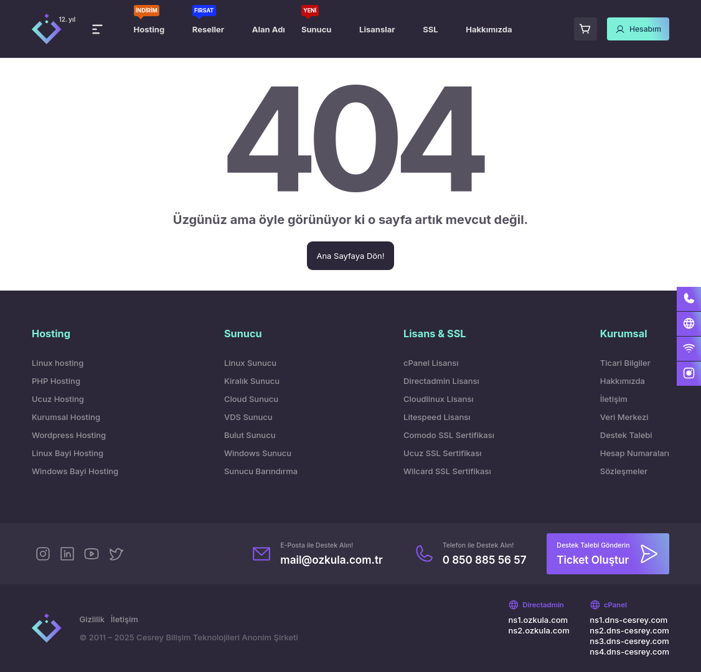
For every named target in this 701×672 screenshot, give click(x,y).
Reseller (208, 29)
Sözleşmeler (623, 471)
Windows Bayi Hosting (75, 471)
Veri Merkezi (624, 417)
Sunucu (316, 29)
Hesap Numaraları (634, 453)
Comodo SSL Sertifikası (448, 435)
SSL (430, 29)
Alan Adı (268, 29)
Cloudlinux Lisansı (438, 399)
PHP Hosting (56, 381)
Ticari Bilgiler (625, 363)
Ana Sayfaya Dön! (350, 256)
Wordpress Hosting (69, 435)
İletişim (614, 399)
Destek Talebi (626, 435)
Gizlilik (92, 619)
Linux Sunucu (250, 363)
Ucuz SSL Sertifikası (442, 453)
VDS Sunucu (248, 417)
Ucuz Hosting (58, 399)
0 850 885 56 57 (485, 559)
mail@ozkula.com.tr (331, 559)
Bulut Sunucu (250, 435)
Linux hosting (57, 363)
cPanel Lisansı (430, 363)
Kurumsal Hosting (66, 417)
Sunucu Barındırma (261, 471)
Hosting (149, 29)
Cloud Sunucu (251, 399)
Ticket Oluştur (593, 559)
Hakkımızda (489, 29)
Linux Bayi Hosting (67, 453)
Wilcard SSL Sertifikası (447, 471)
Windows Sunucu (257, 453)
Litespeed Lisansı (436, 417)
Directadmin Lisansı (441, 381)
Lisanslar (377, 29)
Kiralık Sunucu (252, 381)
